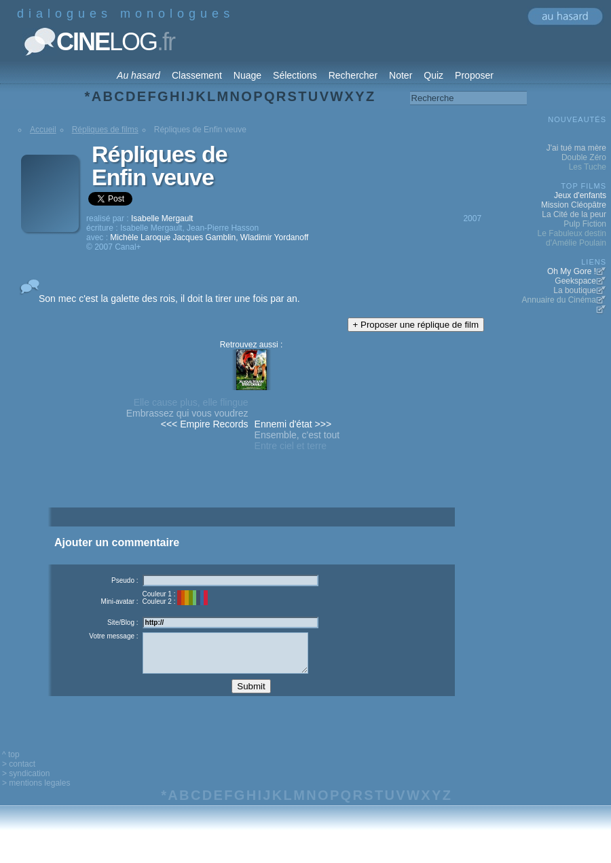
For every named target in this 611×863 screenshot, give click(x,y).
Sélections (295, 75)
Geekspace (575, 281)
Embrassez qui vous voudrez (187, 413)
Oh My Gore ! (571, 271)
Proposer (474, 75)
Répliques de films (105, 129)
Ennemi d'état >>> (293, 424)
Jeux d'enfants (580, 195)
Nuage (247, 75)
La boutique (574, 290)
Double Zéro (583, 157)
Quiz (433, 75)
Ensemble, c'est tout (297, 434)
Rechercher (353, 75)
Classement (197, 75)
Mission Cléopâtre (573, 205)
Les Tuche (587, 167)
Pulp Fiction (584, 224)
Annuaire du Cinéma (559, 300)
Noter (400, 75)
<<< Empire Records (204, 424)
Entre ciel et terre (291, 445)
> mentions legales (36, 793)
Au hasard (138, 75)
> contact (18, 774)
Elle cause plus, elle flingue (191, 402)
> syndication (26, 783)
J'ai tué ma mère (576, 148)
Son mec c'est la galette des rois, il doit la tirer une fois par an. (169, 298)
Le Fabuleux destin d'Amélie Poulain (572, 238)
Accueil (43, 129)
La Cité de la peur (574, 214)
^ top (11, 764)
